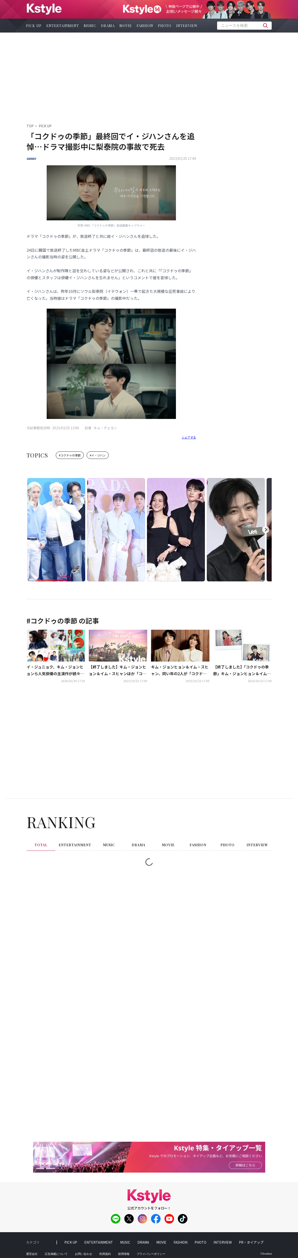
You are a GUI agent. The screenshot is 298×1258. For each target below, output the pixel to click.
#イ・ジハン (98, 455)
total (40, 845)
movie (125, 25)
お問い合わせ (83, 1254)
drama (108, 25)
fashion (145, 25)
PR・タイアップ (251, 1242)
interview (187, 25)
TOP (30, 125)
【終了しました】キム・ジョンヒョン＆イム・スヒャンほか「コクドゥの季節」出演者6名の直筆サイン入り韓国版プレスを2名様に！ (117, 670)
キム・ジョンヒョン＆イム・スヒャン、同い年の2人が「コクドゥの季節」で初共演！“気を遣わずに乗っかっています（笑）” (179, 670)
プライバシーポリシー (151, 1254)
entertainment (62, 25)
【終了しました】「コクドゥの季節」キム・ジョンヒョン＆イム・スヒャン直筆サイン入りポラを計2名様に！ (242, 670)
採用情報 (123, 1254)
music (90, 25)
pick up (34, 25)
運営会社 (32, 1254)
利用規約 (105, 1254)
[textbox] (244, 26)
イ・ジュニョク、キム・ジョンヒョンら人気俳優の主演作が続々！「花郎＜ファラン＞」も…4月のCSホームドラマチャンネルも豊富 (56, 670)
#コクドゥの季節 (70, 455)
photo (164, 25)
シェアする (189, 437)
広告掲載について (56, 1254)
